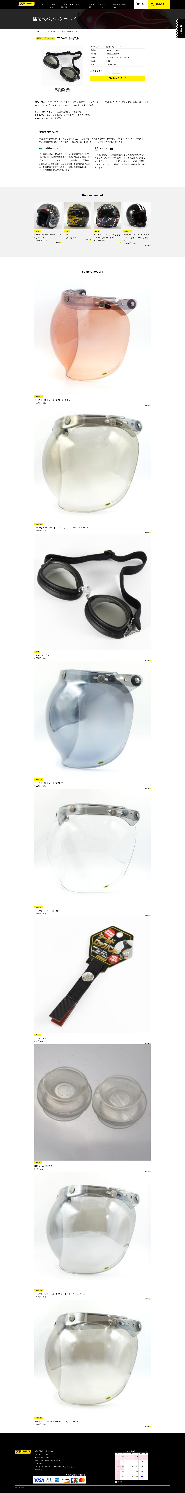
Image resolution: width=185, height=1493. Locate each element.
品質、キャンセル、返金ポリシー (47, 1460)
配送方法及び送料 (42, 1457)
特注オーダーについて (120, 5)
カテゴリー (40, 5)
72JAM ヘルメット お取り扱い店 (72, 5)
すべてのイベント (42, 1470)
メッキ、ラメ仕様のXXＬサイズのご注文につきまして (55, 1467)
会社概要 (92, 5)
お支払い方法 (40, 1464)
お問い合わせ (103, 5)
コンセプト (52, 5)
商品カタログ (181, 28)
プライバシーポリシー (43, 1454)
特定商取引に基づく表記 (44, 1451)
